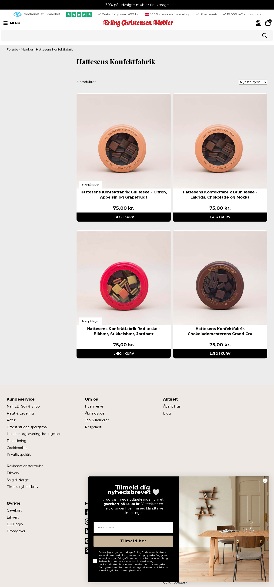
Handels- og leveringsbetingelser (33, 434)
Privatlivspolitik (19, 454)
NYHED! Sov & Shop (23, 406)
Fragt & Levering (20, 413)
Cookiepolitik (17, 448)
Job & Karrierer (97, 420)
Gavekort (14, 510)
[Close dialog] (265, 480)
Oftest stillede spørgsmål (27, 427)
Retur (11, 420)
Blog (167, 413)
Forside (12, 49)
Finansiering (16, 441)
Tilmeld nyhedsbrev (22, 487)
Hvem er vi (94, 406)
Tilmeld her (133, 541)
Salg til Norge (18, 480)
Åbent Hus (171, 406)
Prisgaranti (93, 427)
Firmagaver (16, 531)
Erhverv (13, 473)
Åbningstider (95, 413)
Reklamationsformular (25, 466)
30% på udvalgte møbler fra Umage (137, 5)
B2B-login (15, 524)
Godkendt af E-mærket (36, 14)
